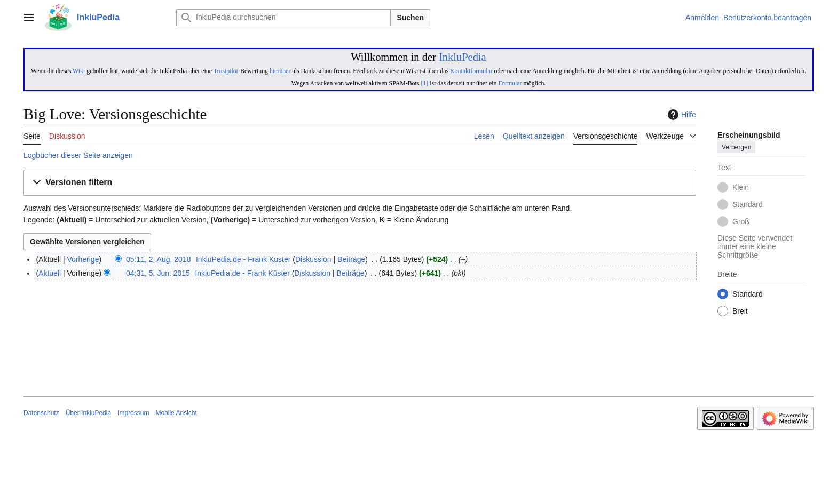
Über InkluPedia (88, 413)
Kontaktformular (471, 71)
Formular (510, 83)
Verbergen (736, 148)
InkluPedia (462, 57)
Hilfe (680, 114)
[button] (360, 182)
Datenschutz (41, 413)
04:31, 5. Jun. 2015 (158, 273)
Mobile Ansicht (175, 413)
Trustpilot (226, 71)
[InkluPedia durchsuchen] (283, 17)
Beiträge (351, 259)
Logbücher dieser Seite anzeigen (78, 155)
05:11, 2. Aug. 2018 (158, 259)
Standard (747, 205)
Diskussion (313, 259)
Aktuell (49, 273)
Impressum (133, 413)
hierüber (280, 71)
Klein (740, 188)
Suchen (410, 17)
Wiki (79, 71)
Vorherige (83, 259)
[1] (424, 83)
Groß (740, 222)
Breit (740, 311)
